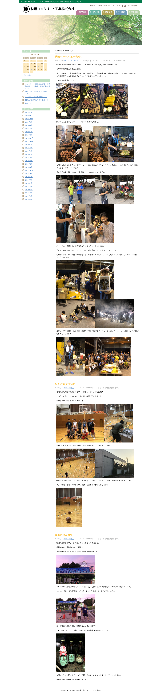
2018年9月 (29, 177)
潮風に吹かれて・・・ (68, 535)
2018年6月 (29, 183)
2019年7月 (29, 151)
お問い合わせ (130, 6)
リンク (118, 6)
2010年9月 (29, 199)
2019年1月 (29, 167)
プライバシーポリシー (105, 6)
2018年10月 (29, 173)
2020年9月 (29, 128)
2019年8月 (29, 148)
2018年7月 (29, 180)
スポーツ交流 (69, 388)
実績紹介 (108, 12)
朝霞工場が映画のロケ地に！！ (37, 100)
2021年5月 (29, 122)
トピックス (95, 12)
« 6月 (24, 75)
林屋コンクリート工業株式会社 (49, 9)
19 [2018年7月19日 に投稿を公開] (38, 66)
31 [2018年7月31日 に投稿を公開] (31, 72)
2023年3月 (29, 112)
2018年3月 (29, 193)
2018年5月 (29, 186)
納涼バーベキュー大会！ (69, 56)
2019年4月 (29, 161)
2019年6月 (29, 154)
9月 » (29, 75)
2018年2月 (29, 196)
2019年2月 (29, 164)
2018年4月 (29, 190)
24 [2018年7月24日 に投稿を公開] (31, 69)
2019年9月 (29, 145)
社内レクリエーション (72, 61)
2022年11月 (29, 116)
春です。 (28, 103)
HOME (92, 6)
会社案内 (120, 12)
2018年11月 (29, 170)
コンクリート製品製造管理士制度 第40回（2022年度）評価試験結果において (38, 86)
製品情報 (82, 12)
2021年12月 (29, 119)
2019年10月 (29, 141)
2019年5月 (29, 157)
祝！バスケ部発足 (65, 384)
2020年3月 (29, 135)
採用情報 (133, 12)
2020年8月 (29, 132)
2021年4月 (29, 125)
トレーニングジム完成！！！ (36, 97)
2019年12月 (29, 138)
